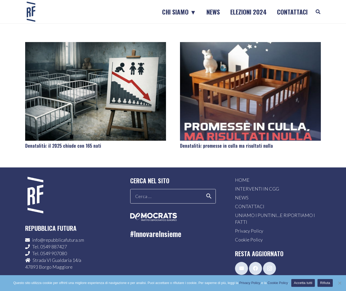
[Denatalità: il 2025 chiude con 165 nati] (95, 45)
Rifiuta (325, 283)
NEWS (241, 197)
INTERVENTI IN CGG (257, 189)
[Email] (241, 268)
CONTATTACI (249, 206)
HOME (242, 180)
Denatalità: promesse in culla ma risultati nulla (226, 145)
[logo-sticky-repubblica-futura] (31, 11)
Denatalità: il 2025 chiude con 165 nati (63, 145)
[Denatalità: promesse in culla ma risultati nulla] (250, 45)
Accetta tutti (303, 283)
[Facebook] (255, 268)
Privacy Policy (249, 231)
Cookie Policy (249, 239)
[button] (318, 11)
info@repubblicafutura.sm (58, 240)
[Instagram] (269, 268)
